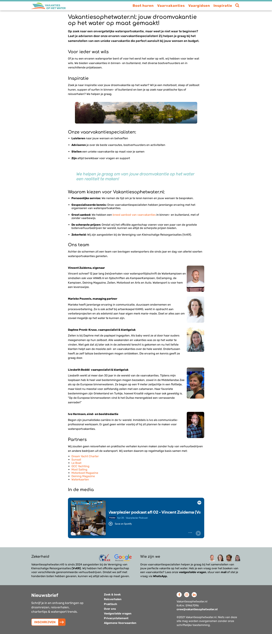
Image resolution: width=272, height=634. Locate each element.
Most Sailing (79, 469)
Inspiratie (222, 5)
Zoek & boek (112, 594)
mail (223, 572)
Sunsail (76, 459)
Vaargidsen (199, 5)
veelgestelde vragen (192, 572)
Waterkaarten (80, 479)
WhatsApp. (160, 576)
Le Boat (76, 463)
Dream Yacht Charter (85, 456)
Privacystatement (116, 618)
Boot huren (143, 5)
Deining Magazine (83, 476)
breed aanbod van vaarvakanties (134, 214)
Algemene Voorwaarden (120, 623)
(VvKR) (76, 568)
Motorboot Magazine (84, 472)
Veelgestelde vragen (117, 613)
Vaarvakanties (171, 5)
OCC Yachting (80, 466)
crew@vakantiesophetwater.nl (197, 609)
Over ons (110, 608)
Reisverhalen (112, 599)
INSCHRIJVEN (45, 622)
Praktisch (110, 604)
